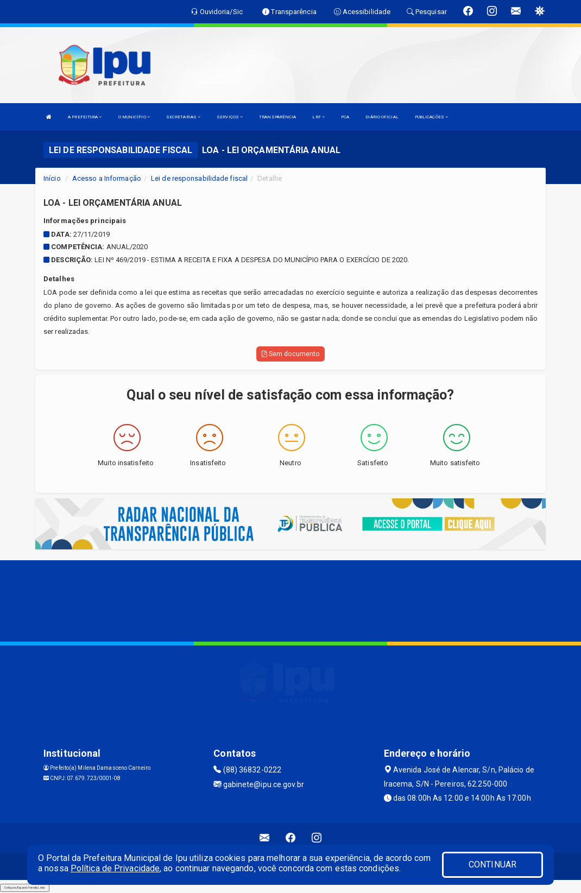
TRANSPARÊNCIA (277, 117)
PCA (345, 117)
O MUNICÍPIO (134, 117)
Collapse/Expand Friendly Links (24, 887)
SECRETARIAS (183, 117)
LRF (318, 117)
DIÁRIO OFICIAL (381, 117)
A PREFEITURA (85, 117)
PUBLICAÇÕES (431, 117)
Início (52, 178)
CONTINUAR (492, 864)
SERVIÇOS (230, 117)
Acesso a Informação (106, 178)
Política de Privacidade (115, 868)
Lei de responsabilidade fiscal (199, 178)
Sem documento (291, 354)
